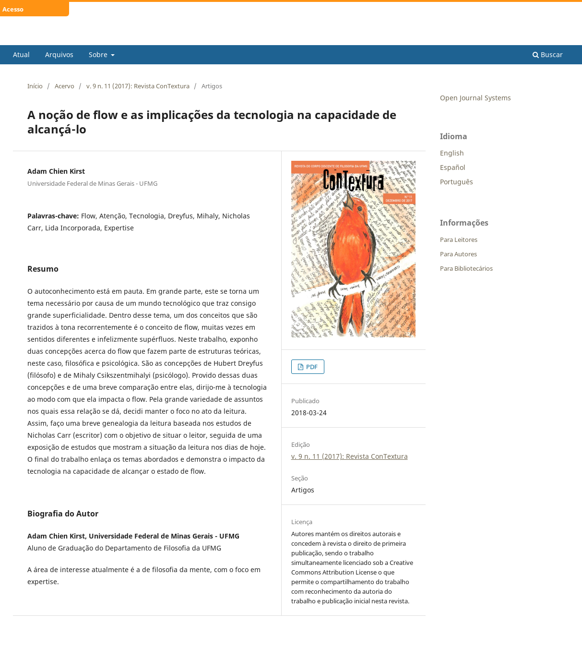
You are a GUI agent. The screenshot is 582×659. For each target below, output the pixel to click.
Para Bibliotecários (466, 268)
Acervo (64, 86)
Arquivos (59, 54)
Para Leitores (458, 239)
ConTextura (46, 38)
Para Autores (458, 254)
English (452, 152)
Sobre (99, 54)
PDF (311, 366)
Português (456, 181)
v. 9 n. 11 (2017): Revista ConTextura (138, 86)
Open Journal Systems (475, 97)
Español (452, 167)
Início (35, 86)
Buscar (548, 54)
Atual (21, 54)
